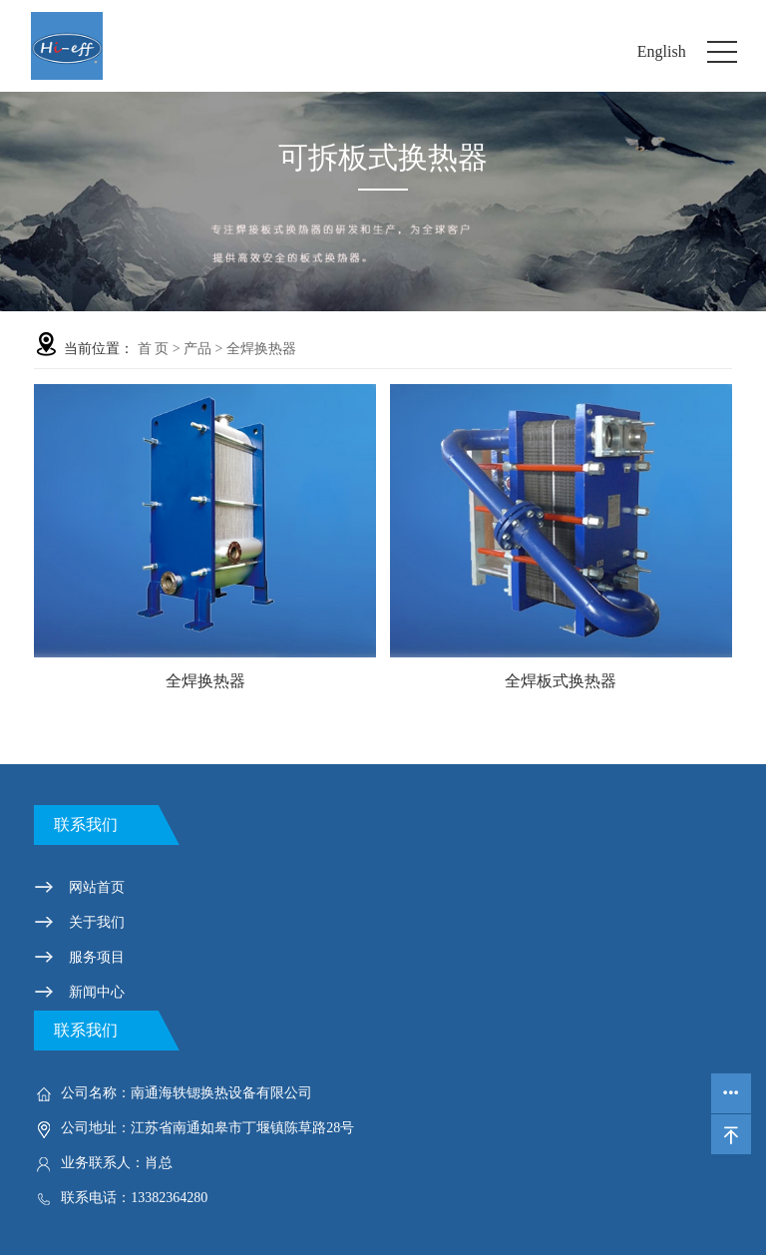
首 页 (154, 348)
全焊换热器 (261, 348)
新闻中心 (97, 992)
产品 (197, 348)
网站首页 (97, 887)
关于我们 (97, 922)
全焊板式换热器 (560, 680)
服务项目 (97, 957)
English (661, 51)
